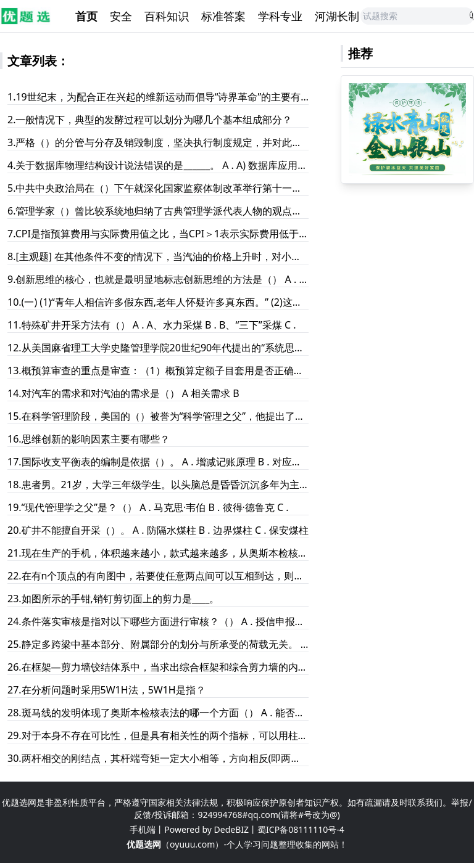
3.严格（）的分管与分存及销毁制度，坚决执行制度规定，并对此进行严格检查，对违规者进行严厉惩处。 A (158, 142)
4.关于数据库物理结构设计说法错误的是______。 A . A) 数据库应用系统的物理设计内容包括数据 (158, 165)
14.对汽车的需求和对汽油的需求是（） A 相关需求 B (123, 393)
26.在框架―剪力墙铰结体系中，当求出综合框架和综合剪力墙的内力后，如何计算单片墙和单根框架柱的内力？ (158, 667)
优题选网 (144, 844)
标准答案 (223, 16)
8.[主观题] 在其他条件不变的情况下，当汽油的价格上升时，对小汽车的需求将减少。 (158, 256)
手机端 (143, 829)
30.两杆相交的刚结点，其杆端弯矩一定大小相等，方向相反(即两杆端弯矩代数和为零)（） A (158, 758)
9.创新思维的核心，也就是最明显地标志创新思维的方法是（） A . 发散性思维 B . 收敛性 (158, 279)
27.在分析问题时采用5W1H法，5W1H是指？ (106, 690)
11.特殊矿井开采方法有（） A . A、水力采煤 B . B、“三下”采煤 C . (151, 325)
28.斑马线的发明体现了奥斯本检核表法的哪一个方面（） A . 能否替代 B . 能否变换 (158, 712)
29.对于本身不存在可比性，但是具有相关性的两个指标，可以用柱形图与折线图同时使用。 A (158, 735)
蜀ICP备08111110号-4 (300, 829)
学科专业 (280, 16)
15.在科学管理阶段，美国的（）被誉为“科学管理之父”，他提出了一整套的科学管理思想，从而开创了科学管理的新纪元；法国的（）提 (158, 416)
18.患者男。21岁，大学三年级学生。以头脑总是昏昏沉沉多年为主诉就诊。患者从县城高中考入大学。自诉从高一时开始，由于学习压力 (158, 484)
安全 (121, 16)
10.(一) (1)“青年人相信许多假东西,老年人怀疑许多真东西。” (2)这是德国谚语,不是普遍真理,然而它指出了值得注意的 (158, 302)
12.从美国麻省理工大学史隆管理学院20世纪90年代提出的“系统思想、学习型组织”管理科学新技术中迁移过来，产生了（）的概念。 (158, 347)
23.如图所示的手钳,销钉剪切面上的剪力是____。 (113, 598)
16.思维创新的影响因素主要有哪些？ (88, 439)
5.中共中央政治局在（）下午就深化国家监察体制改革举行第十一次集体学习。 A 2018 (158, 188)
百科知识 (166, 16)
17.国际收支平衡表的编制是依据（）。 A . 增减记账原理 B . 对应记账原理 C (158, 461)
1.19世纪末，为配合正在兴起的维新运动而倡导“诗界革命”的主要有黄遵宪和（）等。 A (158, 97)
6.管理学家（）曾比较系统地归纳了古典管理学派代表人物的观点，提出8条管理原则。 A (158, 211)
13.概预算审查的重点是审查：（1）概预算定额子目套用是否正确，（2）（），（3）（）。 (158, 370)
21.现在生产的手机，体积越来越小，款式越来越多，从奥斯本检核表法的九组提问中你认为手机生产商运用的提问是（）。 (158, 553)
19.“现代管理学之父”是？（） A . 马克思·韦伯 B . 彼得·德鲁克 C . (148, 507)
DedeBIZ (231, 829)
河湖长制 (337, 16)
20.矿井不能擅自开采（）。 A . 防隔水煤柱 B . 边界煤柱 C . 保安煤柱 (158, 530)
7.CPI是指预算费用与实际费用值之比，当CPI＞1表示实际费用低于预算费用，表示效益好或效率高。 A (158, 233)
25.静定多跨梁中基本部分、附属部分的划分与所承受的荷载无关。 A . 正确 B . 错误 (158, 644)
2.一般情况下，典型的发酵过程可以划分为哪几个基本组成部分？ (149, 119)
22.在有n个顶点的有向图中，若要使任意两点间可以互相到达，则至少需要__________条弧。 (158, 576)
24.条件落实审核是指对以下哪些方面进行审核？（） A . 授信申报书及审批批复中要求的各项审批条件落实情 (158, 621)
